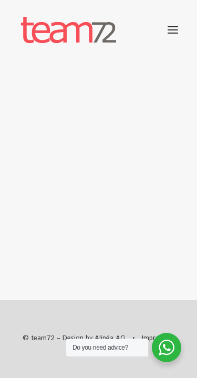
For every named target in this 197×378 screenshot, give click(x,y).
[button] (173, 30)
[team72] (68, 30)
